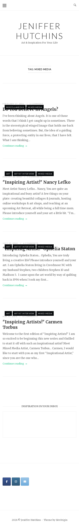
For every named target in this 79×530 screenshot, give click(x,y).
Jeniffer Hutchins (39, 31)
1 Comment (36, 104)
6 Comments (30, 243)
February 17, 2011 (14, 104)
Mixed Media (35, 107)
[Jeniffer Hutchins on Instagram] (16, 481)
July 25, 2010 (10, 243)
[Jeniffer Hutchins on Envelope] (25, 481)
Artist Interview (24, 174)
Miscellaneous (15, 107)
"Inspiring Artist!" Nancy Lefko (37, 182)
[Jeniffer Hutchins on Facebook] (7, 481)
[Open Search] (74, 5)
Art (8, 174)
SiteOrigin (61, 520)
